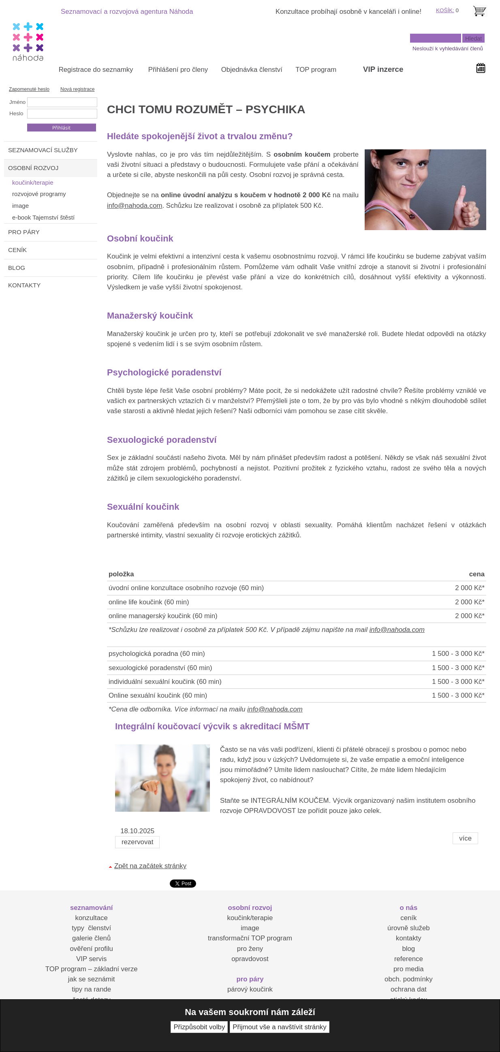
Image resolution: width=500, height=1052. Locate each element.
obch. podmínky (408, 979)
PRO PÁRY (24, 232)
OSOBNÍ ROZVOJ (33, 167)
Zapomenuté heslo (29, 89)
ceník (408, 918)
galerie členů (91, 938)
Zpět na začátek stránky (150, 866)
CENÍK (17, 249)
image (250, 928)
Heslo (16, 113)
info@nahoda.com (134, 205)
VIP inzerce (383, 69)
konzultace (91, 918)
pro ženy (250, 949)
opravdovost (249, 959)
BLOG (16, 267)
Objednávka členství (251, 69)
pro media (408, 969)
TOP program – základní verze (91, 969)
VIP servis (91, 959)
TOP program (315, 69)
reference (408, 959)
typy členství (91, 928)
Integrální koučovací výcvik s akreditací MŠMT (212, 726)
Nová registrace (77, 89)
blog (408, 949)
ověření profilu (91, 949)
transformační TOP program (250, 938)
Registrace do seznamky (96, 69)
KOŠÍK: (445, 10)
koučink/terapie (250, 918)
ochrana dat (409, 989)
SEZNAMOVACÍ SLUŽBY (43, 150)
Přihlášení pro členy (178, 69)
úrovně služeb (408, 928)
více (465, 838)
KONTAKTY (24, 285)
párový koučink (250, 989)
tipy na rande (91, 989)
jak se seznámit (91, 979)
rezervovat (137, 842)
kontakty (408, 938)
